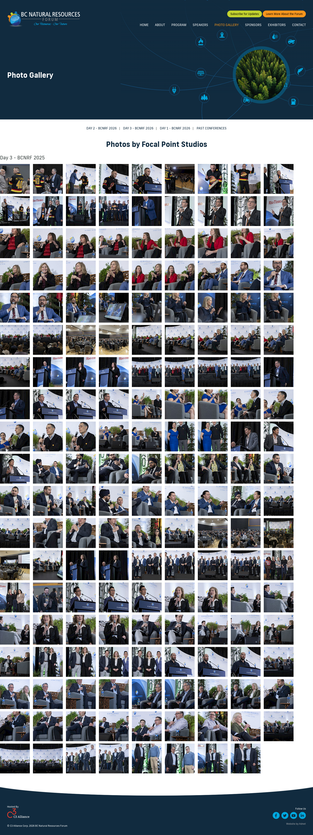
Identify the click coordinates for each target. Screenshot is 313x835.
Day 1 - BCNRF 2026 (175, 128)
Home (144, 25)
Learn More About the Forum (284, 14)
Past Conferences (212, 128)
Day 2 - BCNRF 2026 (101, 128)
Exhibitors (277, 25)
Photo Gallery (226, 25)
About (160, 25)
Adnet (302, 823)
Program (178, 25)
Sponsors (253, 25)
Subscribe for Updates (244, 14)
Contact (299, 25)
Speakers (200, 25)
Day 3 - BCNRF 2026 (138, 128)
